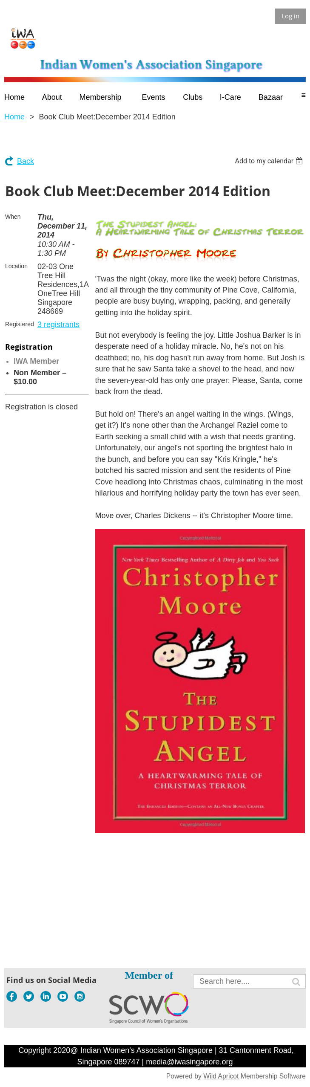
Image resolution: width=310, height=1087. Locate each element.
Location (16, 266)
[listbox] (270, 161)
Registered (19, 324)
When (13, 216)
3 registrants (58, 324)
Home (14, 117)
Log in (290, 16)
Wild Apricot (221, 1076)
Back (25, 161)
